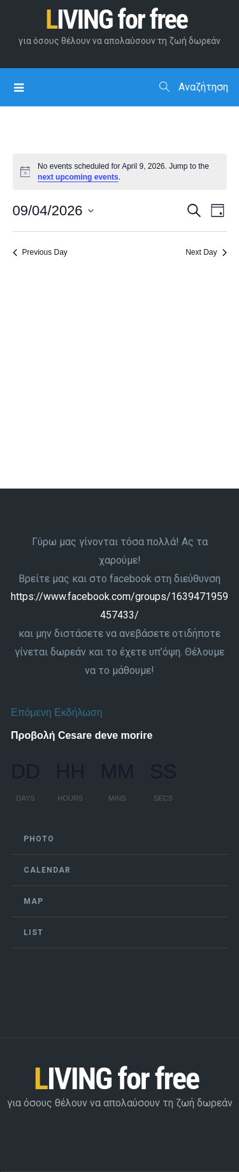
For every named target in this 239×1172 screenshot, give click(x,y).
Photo (39, 838)
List (33, 932)
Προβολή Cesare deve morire (81, 735)
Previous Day (40, 252)
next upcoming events (78, 177)
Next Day (205, 252)
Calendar (47, 870)
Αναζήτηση (193, 87)
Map (33, 901)
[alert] (120, 172)
